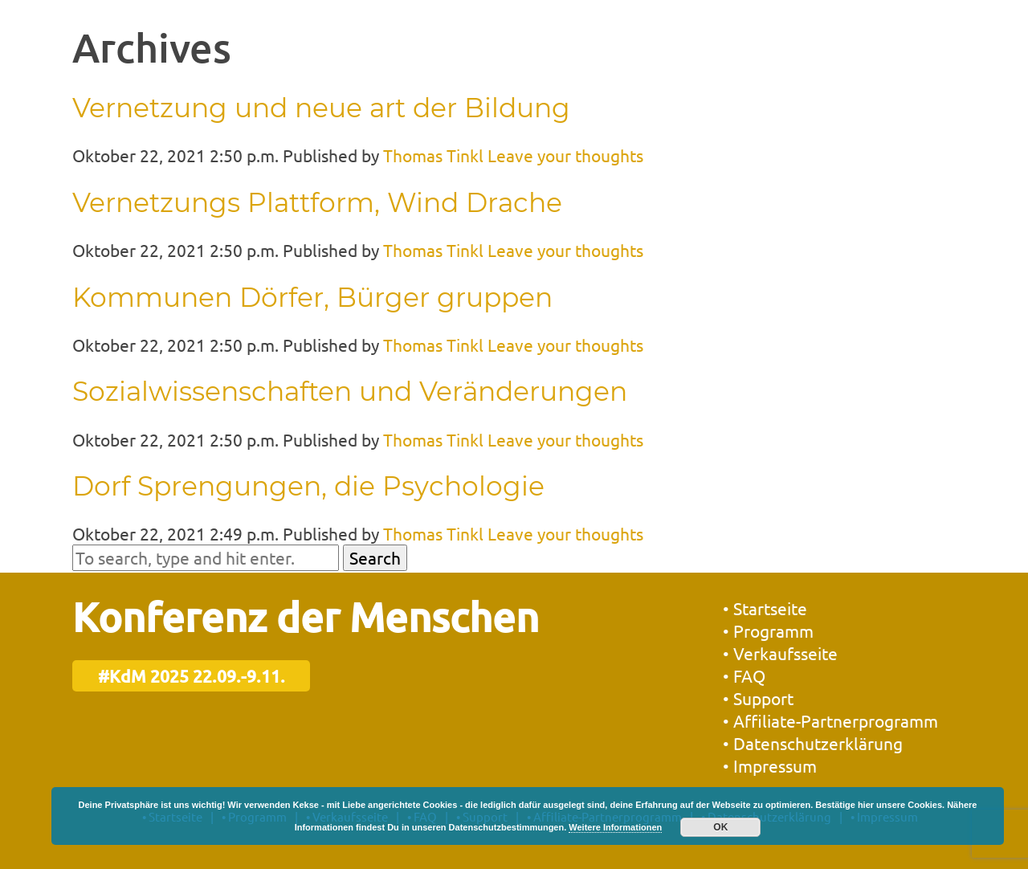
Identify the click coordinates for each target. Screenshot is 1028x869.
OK (720, 827)
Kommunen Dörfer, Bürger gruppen (312, 297)
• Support (758, 697)
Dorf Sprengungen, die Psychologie (308, 486)
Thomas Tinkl (433, 155)
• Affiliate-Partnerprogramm (830, 720)
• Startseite (765, 608)
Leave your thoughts (565, 155)
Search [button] (375, 557)
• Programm (768, 630)
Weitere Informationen (615, 827)
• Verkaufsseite (780, 653)
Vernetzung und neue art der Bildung (321, 108)
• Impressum (770, 765)
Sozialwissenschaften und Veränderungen (349, 391)
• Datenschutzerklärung (813, 742)
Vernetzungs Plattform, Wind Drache (317, 202)
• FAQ (744, 675)
